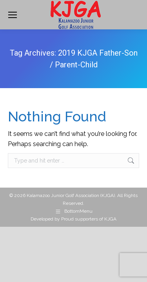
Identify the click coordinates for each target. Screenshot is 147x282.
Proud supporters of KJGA (88, 219)
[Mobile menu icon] (12, 15)
